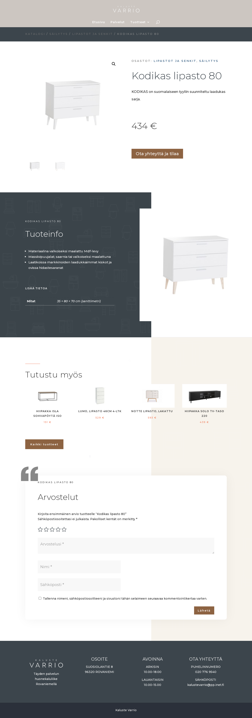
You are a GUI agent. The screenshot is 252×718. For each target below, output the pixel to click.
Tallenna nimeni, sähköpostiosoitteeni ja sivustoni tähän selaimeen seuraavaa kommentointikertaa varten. (125, 598)
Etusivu (98, 22)
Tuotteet (138, 22)
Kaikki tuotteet (44, 444)
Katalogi (35, 33)
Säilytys (58, 33)
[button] (114, 64)
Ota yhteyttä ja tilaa (157, 153)
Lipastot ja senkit (92, 33)
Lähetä (204, 610)
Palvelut (118, 22)
